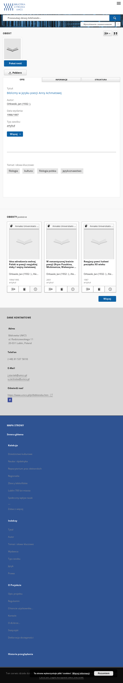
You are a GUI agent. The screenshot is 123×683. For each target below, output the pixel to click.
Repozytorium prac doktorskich (25, 468)
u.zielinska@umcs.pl (19, 379)
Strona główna (15, 434)
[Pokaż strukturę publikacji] (24, 226)
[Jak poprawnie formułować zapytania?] (118, 24)
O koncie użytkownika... (20, 608)
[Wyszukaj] (115, 18)
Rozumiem (104, 673)
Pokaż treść (15, 63)
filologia (13, 171)
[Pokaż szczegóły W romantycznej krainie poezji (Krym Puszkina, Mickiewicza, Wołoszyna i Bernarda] (72, 289)
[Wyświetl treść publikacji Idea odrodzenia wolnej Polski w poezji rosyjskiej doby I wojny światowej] (24, 289)
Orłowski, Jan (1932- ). (19, 104)
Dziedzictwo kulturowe (20, 454)
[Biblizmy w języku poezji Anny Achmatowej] (12, 48)
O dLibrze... (14, 623)
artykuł (11, 125)
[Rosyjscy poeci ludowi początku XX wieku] (99, 241)
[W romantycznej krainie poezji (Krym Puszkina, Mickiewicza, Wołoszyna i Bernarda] (61, 241)
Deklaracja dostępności (21, 637)
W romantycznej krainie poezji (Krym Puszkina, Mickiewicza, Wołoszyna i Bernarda (60, 264)
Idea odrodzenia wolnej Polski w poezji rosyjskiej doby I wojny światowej (23, 264)
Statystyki (13, 630)
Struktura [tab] (101, 79)
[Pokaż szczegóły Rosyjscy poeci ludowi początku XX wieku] (109, 289)
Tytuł (10, 529)
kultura (28, 171)
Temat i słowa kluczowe (21, 544)
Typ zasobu (14, 558)
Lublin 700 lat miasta (19, 490)
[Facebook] (10, 400)
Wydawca (13, 551)
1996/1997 (13, 114)
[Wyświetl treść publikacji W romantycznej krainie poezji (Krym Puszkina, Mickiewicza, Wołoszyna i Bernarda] (61, 289)
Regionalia (13, 476)
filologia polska (47, 171)
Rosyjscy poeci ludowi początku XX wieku (96, 263)
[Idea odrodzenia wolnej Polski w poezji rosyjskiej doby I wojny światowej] (24, 241)
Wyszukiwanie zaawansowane (98, 24)
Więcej (107, 298)
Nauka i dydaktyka (18, 461)
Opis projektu (15, 593)
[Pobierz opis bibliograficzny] (12, 289)
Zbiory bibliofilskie (18, 483)
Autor (11, 536)
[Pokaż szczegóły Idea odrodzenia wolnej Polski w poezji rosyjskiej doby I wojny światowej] (35, 289)
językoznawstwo (72, 171)
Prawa (11, 573)
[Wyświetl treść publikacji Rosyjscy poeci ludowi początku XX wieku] (99, 289)
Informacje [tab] (61, 79)
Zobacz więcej (15, 509)
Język (11, 566)
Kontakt (12, 615)
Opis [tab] (22, 79)
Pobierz (14, 72)
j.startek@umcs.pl (17, 375)
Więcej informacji (81, 673)
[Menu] (118, 3)
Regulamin (14, 601)
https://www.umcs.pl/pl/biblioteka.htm (30, 395)
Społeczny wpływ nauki (20, 497)
